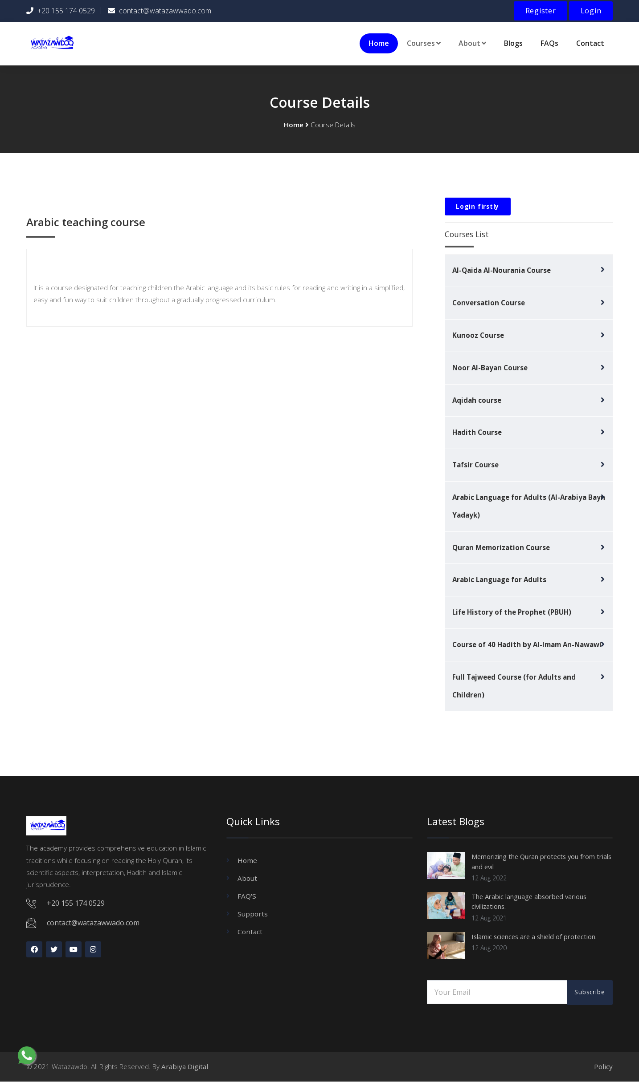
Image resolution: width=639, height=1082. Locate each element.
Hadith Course (477, 431)
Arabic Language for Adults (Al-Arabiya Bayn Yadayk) (528, 505)
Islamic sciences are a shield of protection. (539, 936)
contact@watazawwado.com (165, 11)
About (472, 42)
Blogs (513, 42)
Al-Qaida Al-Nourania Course (501, 269)
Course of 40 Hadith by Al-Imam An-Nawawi (527, 644)
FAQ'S (247, 896)
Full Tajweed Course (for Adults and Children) (514, 686)
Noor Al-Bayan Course (490, 366)
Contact (590, 42)
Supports (253, 913)
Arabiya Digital (184, 1066)
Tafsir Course (475, 464)
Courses (424, 42)
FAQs (549, 42)
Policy (603, 1066)
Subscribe (589, 992)
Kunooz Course (478, 334)
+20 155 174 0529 (66, 11)
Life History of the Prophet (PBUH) (511, 612)
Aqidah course (476, 399)
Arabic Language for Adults (499, 579)
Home (379, 42)
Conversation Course (488, 301)
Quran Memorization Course (501, 547)
